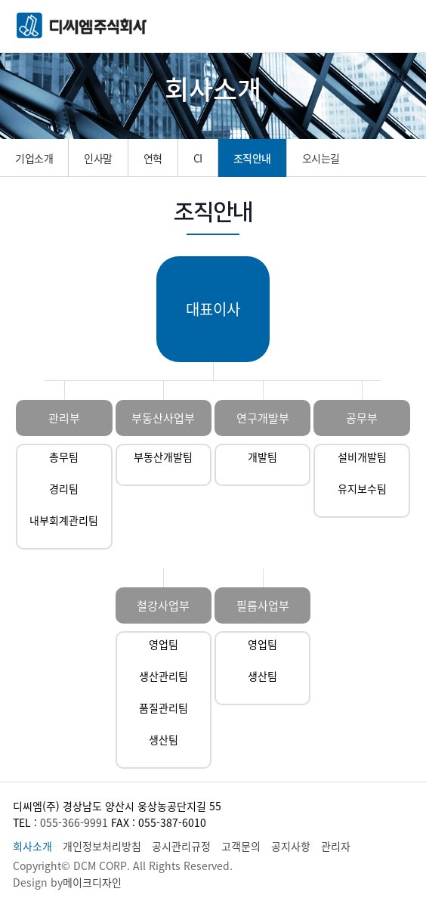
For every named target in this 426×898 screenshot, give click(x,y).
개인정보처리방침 (102, 845)
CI (197, 158)
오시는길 (321, 158)
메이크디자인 (92, 882)
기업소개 (34, 158)
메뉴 (399, 26)
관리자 (335, 845)
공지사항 (290, 845)
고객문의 (241, 845)
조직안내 (252, 158)
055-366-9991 (74, 822)
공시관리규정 (181, 845)
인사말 (98, 158)
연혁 (153, 158)
